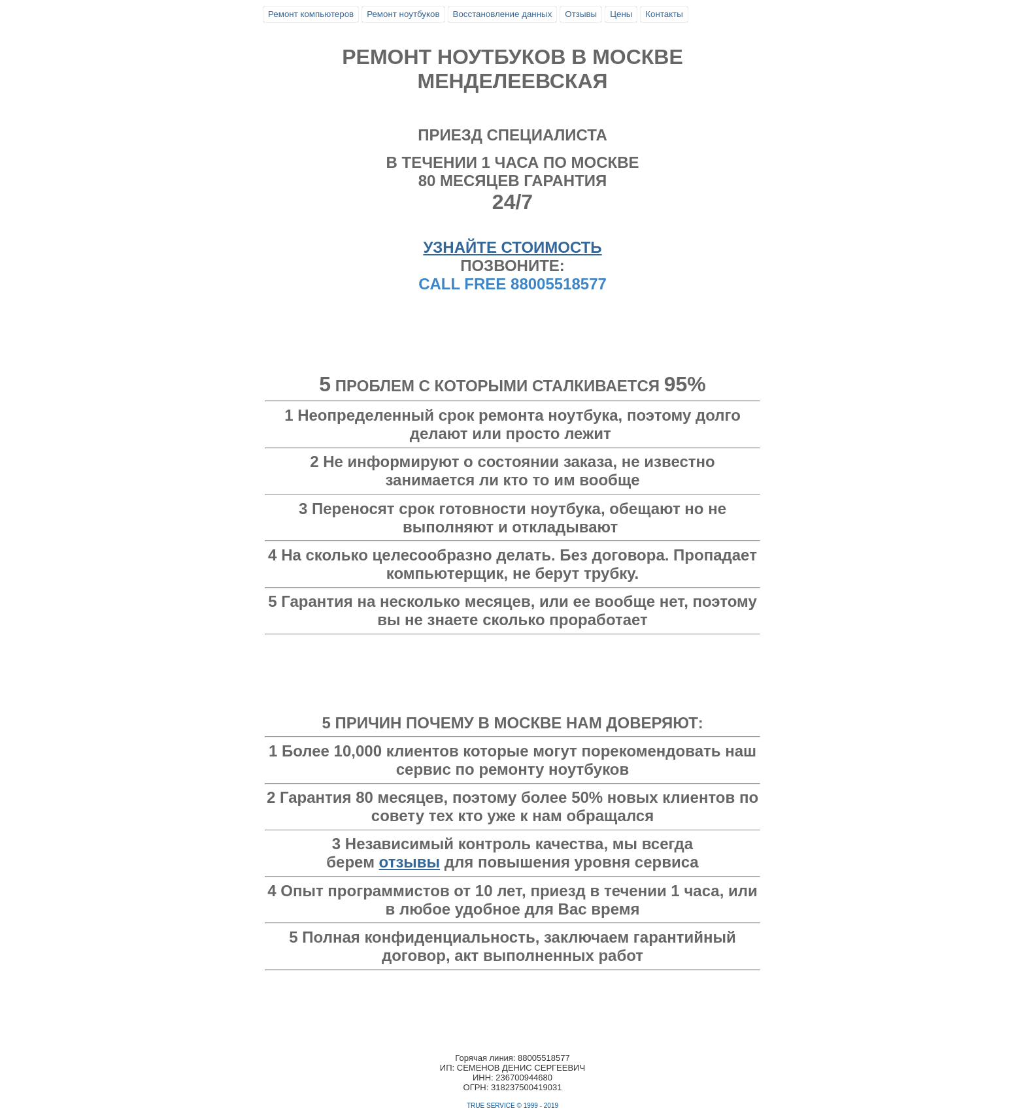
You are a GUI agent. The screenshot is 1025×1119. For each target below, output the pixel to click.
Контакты (664, 14)
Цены (621, 14)
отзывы (410, 862)
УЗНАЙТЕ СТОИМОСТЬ (512, 247)
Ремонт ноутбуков (403, 14)
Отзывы (581, 14)
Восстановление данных (502, 14)
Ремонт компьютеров (311, 14)
